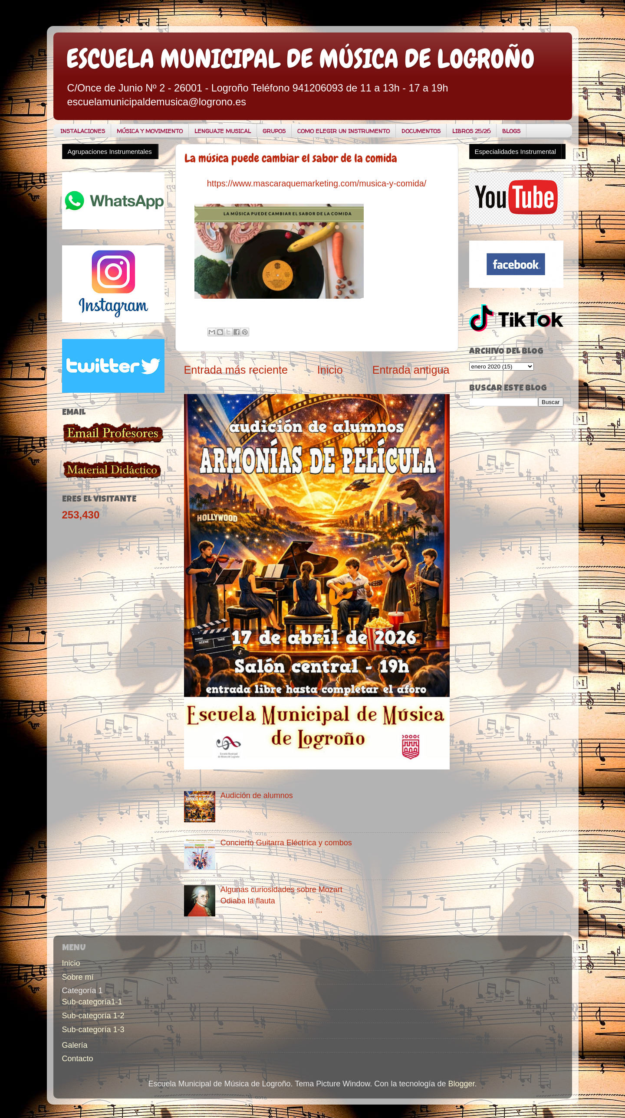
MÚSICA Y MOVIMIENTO (150, 131)
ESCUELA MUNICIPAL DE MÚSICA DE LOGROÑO (300, 58)
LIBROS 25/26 (471, 131)
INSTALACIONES (82, 131)
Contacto (77, 1058)
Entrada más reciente (236, 370)
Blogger (461, 1083)
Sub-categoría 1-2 (93, 1015)
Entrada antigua (411, 370)
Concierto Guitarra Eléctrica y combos (286, 842)
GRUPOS (274, 131)
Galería (75, 1045)
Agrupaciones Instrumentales (110, 151)
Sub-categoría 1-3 (93, 1029)
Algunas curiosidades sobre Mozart (281, 889)
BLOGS (511, 131)
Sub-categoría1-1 (92, 1001)
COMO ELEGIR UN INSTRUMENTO (343, 131)
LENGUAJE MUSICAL (222, 131)
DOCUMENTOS (421, 131)
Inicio (330, 370)
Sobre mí (78, 977)
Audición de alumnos (256, 795)
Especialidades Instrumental (515, 151)
